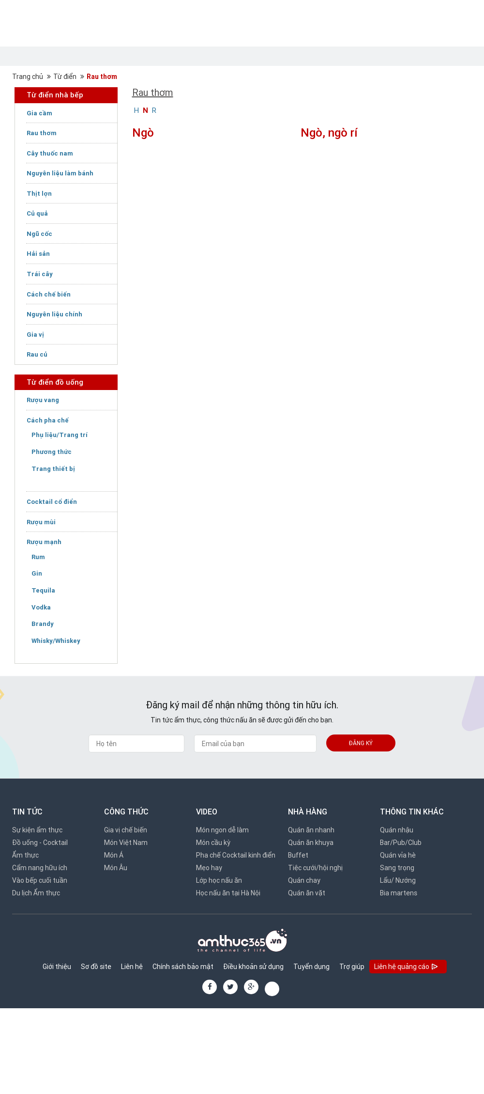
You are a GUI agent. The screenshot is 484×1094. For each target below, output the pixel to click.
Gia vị (35, 334)
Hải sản (38, 254)
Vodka (41, 607)
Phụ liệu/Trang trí (59, 435)
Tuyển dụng (311, 966)
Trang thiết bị (53, 469)
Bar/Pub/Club (401, 842)
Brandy (42, 624)
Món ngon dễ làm (222, 830)
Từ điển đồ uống (55, 382)
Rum (38, 557)
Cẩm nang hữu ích (39, 867)
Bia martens (398, 893)
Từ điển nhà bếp (55, 94)
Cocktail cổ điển (52, 502)
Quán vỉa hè (398, 855)
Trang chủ (27, 76)
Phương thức (51, 452)
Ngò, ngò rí (329, 132)
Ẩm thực (25, 855)
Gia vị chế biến (125, 830)
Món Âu (115, 867)
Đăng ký (361, 743)
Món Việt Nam (126, 842)
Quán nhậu (396, 830)
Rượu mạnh (44, 542)
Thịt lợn (39, 193)
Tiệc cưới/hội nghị (315, 867)
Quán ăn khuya (310, 842)
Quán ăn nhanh (311, 830)
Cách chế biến (49, 294)
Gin (36, 573)
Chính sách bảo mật (182, 966)
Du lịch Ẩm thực (36, 893)
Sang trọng (397, 867)
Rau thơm (102, 76)
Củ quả (37, 213)
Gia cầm (39, 113)
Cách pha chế (48, 420)
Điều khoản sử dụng (253, 966)
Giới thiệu (57, 966)
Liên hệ (132, 966)
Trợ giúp (351, 966)
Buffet (298, 855)
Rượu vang (43, 400)
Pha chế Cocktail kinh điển (235, 855)
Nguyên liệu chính (54, 314)
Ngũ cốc (39, 234)
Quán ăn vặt (306, 893)
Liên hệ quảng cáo (406, 967)
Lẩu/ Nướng (398, 880)
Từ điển (64, 76)
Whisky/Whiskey (55, 641)
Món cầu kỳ (213, 842)
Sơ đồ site (96, 966)
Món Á (113, 855)
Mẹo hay (209, 867)
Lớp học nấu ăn (219, 880)
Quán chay (304, 880)
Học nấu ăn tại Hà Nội (228, 893)
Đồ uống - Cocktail (40, 842)
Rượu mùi (41, 522)
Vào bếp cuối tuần (39, 880)
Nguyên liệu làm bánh (60, 173)
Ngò (143, 132)
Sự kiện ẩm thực (37, 830)
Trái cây (40, 274)
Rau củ (37, 354)
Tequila (43, 590)
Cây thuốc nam (50, 153)
